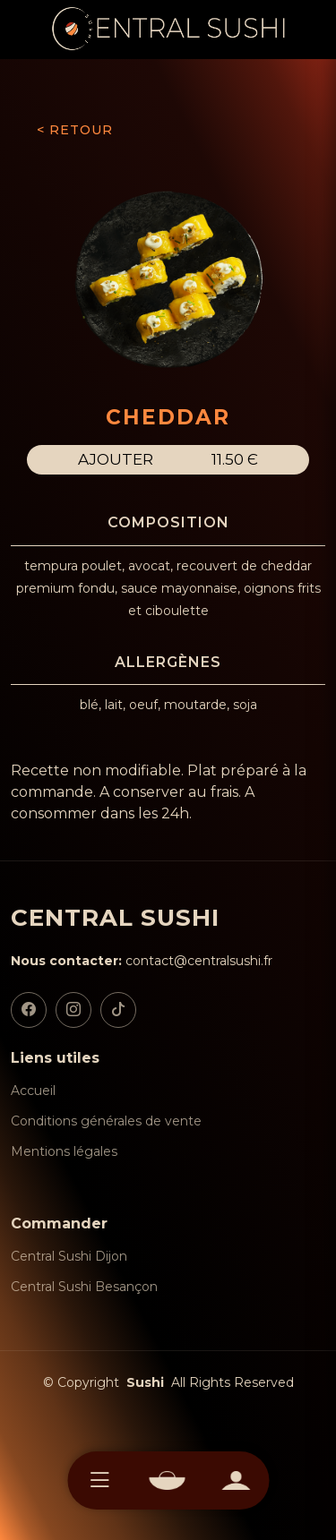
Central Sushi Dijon (69, 1256)
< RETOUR (75, 130)
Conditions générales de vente (106, 1121)
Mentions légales (64, 1151)
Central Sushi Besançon (84, 1286)
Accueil (33, 1090)
